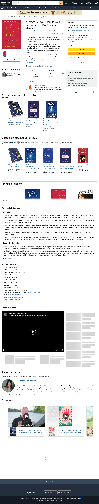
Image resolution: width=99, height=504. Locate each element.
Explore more (38, 91)
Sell (81, 8)
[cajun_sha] (11, 314)
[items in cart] (96, 2)
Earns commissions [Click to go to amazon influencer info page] (21, 313)
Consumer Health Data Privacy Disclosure (51, 498)
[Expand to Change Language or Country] (55, 492)
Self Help (45, 17)
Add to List (74, 92)
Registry (92, 8)
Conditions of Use (25, 498)
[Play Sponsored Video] (26, 416)
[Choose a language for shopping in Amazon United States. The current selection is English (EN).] (67, 3)
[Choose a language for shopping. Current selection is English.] (48, 492)
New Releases (59, 8)
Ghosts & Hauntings (13, 299)
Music (86, 8)
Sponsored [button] (5, 403)
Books (67, 8)
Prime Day (10, 8)
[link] (16, 120)
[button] (3, 8)
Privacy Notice (35, 498)
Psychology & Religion (14, 294)
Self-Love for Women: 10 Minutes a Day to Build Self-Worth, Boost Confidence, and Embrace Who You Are (70, 431)
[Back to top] (49, 483)
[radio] (8, 142)
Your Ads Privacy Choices (70, 498)
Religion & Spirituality (12, 17)
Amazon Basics (38, 8)
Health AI (18, 8)
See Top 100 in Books (33, 292)
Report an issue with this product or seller (40, 66)
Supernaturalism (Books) (15, 297)
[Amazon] (5, 2)
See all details (30, 81)
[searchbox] (38, 3)
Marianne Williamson (34, 31)
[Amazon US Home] (31, 493)
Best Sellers (49, 8)
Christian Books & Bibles (25, 17)
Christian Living (38, 17)
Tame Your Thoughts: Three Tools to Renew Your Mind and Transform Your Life (30, 431)
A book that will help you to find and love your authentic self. (27, 315)
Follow (19, 74)
